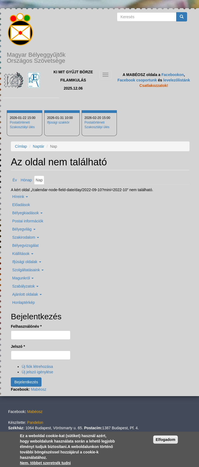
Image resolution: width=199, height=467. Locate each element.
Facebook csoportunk (137, 80)
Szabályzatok (25, 286)
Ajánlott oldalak (27, 294)
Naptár (38, 146)
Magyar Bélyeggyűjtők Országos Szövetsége (36, 57)
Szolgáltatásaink (28, 270)
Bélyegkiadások (27, 213)
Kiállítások (22, 253)
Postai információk (27, 221)
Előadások (21, 205)
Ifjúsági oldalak (26, 262)
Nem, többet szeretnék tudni (45, 463)
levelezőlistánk (176, 80)
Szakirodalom (25, 237)
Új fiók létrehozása (37, 366)
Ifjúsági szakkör (58, 122)
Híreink (20, 196)
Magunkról (23, 278)
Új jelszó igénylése (37, 372)
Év (14, 180)
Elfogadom (165, 439)
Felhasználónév (26, 326)
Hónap (26, 180)
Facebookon (173, 74)
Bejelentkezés (26, 382)
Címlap (21, 146)
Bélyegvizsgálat (25, 245)
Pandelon (35, 422)
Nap (40, 180)
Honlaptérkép (23, 302)
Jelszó (18, 346)
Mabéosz (38, 389)
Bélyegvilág (24, 229)
